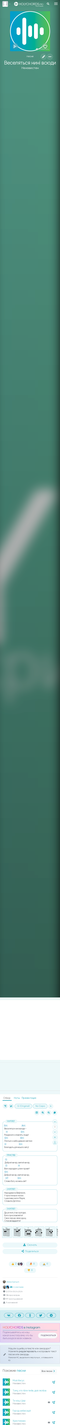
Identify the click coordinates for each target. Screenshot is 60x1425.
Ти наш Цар (19, 1401)
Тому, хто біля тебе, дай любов (29, 1390)
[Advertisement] (30, 1030)
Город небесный (22, 1411)
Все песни (49, 1371)
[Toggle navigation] (56, 3)
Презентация (29, 1098)
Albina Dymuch (11, 1282)
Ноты (17, 1098)
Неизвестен (30, 68)
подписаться (48, 1335)
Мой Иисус (18, 1380)
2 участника (17, 1287)
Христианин (19, 1421)
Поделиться (30, 1251)
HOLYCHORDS (13, 1327)
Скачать (30, 1244)
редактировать (28, 1351)
